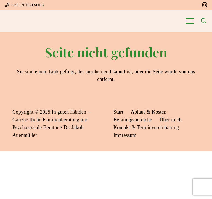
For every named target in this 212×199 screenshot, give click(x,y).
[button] (204, 21)
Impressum (124, 135)
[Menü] (190, 21)
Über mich (171, 119)
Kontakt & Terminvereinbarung (146, 127)
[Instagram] (204, 5)
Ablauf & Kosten (148, 112)
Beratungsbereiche (132, 119)
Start (118, 112)
